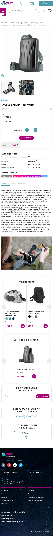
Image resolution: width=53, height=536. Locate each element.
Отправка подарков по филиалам (12, 522)
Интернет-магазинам (35, 500)
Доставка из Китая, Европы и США (13, 512)
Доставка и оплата (7, 500)
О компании (5, 490)
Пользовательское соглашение (11, 525)
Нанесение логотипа (8, 518)
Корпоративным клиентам (37, 494)
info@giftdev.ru (36, 472)
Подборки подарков (8, 515)
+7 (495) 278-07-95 (26, 416)
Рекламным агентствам (36, 497)
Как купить (5, 494)
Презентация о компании (14, 460)
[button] (35, 130)
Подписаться (42, 396)
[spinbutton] (31, 130)
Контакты (4, 503)
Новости (4, 497)
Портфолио (31, 490)
